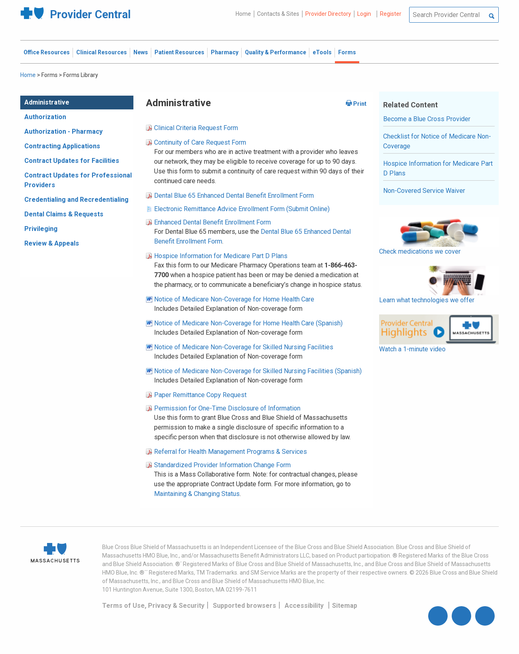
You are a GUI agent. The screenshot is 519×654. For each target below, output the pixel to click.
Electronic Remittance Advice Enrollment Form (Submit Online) (242, 209)
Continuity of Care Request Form (200, 142)
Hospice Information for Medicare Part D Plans (220, 256)
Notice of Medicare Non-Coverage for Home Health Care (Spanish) (248, 323)
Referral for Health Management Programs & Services (230, 451)
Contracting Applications (62, 146)
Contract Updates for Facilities (71, 161)
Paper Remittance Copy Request (200, 395)
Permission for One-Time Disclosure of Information (227, 408)
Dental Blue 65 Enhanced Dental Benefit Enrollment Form (234, 195)
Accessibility (304, 605)
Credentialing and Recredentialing (76, 199)
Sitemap (344, 605)
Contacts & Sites (278, 14)
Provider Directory (328, 14)
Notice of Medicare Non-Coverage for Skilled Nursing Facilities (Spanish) (258, 371)
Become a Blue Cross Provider (426, 119)
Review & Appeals (51, 243)
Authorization (45, 117)
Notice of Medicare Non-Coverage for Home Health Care (234, 299)
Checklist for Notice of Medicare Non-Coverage (437, 141)
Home (243, 14)
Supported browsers (244, 605)
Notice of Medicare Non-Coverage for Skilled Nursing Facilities (243, 347)
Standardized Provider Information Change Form (222, 465)
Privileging (41, 229)
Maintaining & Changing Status (197, 494)
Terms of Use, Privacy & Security (153, 605)
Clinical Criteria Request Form (196, 128)
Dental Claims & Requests (63, 214)
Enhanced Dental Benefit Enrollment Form (212, 222)
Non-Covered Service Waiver (424, 190)
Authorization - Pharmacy (63, 131)
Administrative (46, 102)
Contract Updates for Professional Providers (78, 180)
